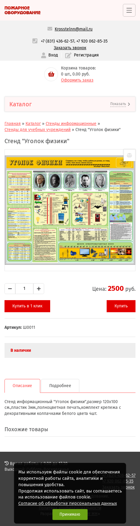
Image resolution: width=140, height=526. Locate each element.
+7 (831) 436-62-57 (57, 41)
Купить (121, 306)
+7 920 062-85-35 (92, 41)
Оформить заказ (77, 80)
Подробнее (60, 385)
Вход (49, 55)
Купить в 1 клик (27, 306)
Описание (22, 385)
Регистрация (82, 55)
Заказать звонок (70, 47)
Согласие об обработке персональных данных (67, 503)
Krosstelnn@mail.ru (74, 29)
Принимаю (69, 514)
